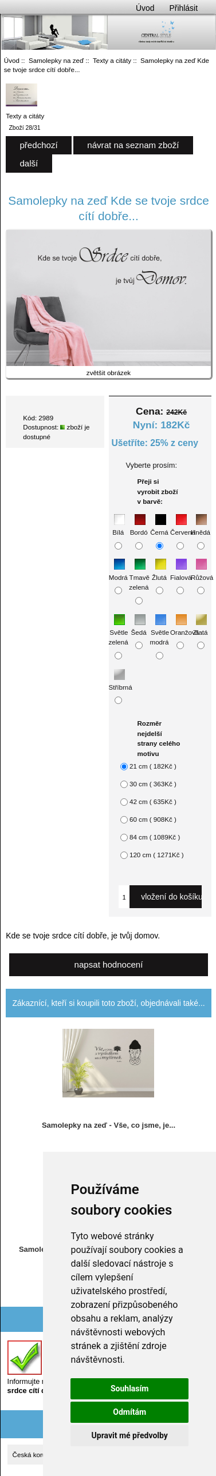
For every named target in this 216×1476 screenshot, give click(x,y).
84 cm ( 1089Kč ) (154, 837)
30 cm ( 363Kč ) (152, 783)
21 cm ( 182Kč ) (152, 766)
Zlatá (200, 626)
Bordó (139, 526)
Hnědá (200, 526)
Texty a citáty (112, 60)
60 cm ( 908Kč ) (152, 819)
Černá (159, 526)
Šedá (139, 626)
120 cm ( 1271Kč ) (156, 854)
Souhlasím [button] (130, 1388)
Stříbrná (120, 681)
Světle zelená (118, 631)
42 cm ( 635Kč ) (152, 801)
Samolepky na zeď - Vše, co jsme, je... (108, 1125)
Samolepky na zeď (56, 60)
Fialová (180, 571)
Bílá (118, 526)
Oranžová (184, 626)
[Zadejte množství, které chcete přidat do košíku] (124, 896)
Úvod (145, 8)
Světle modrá (160, 631)
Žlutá (159, 571)
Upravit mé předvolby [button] (130, 1435)
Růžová (202, 571)
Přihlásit (184, 8)
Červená (182, 526)
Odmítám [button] (129, 1412)
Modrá (118, 571)
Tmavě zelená (139, 576)
